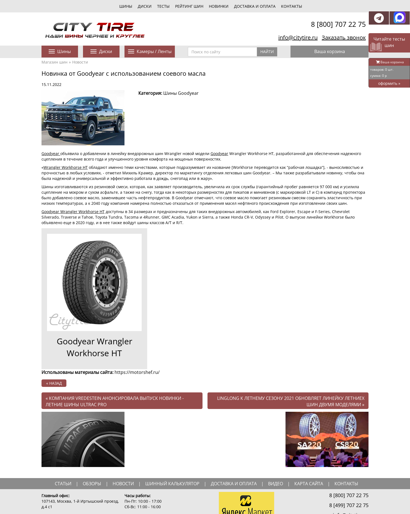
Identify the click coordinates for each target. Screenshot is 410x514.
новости (123, 484)
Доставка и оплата (255, 6)
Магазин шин (54, 62)
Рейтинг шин (189, 6)
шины (125, 6)
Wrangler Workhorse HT (65, 167)
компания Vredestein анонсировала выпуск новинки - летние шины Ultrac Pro (115, 401)
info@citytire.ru (298, 37)
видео (275, 484)
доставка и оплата (234, 484)
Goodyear (50, 153)
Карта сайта (308, 484)
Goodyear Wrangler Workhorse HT (73, 211)
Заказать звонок (344, 37)
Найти (267, 51)
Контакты (291, 6)
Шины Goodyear (181, 93)
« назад (54, 383)
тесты (163, 6)
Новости (80, 62)
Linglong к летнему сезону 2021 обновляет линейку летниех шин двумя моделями (290, 401)
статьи (63, 484)
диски (145, 6)
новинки (219, 6)
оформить (389, 83)
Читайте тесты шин (389, 42)
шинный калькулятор (172, 484)
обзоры (92, 484)
